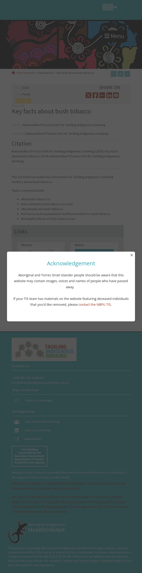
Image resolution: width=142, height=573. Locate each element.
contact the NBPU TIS (95, 304)
